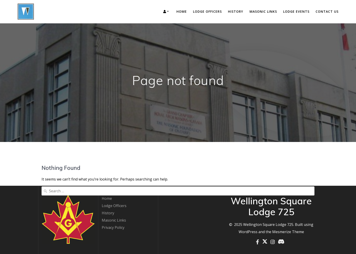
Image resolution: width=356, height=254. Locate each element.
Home (181, 11)
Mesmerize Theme (288, 231)
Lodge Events (296, 11)
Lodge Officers (207, 11)
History (235, 11)
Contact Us (327, 11)
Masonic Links (263, 11)
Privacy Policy (113, 227)
